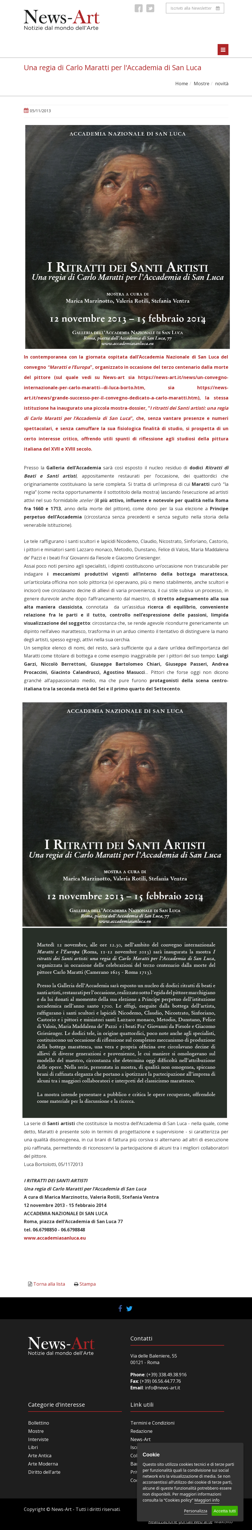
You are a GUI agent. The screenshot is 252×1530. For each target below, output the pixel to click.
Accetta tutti (225, 1510)
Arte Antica (39, 1455)
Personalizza (195, 1511)
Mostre (201, 83)
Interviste (38, 1439)
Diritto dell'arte (44, 1472)
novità (221, 83)
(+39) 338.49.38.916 (166, 1374)
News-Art (140, 1439)
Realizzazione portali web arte (180, 1521)
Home (181, 83)
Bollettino (38, 1423)
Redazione (141, 1431)
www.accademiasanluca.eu (55, 1238)
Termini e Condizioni (152, 1423)
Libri (33, 1447)
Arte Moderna (43, 1464)
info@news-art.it (162, 1388)
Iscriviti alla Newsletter (195, 8)
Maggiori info (206, 1500)
